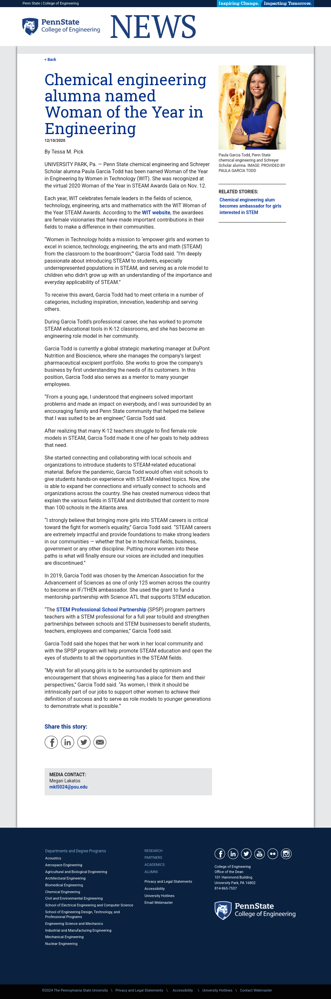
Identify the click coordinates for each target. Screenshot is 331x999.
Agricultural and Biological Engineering (76, 872)
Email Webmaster (158, 903)
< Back (50, 59)
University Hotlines (159, 896)
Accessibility (154, 889)
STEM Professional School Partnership (101, 610)
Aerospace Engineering (63, 865)
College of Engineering (61, 3)
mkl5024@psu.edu (68, 786)
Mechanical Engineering (64, 937)
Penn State (31, 3)
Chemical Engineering (62, 892)
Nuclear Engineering (61, 944)
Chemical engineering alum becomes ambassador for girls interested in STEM (250, 206)
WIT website (156, 213)
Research (153, 851)
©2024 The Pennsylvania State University (75, 990)
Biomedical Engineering (64, 885)
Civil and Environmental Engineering (74, 898)
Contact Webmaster (256, 990)
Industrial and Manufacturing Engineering (78, 930)
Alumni (151, 872)
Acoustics (53, 858)
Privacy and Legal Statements (168, 882)
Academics (154, 865)
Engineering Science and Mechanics (74, 924)
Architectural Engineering (65, 878)
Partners (153, 858)
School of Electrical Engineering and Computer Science (89, 905)
